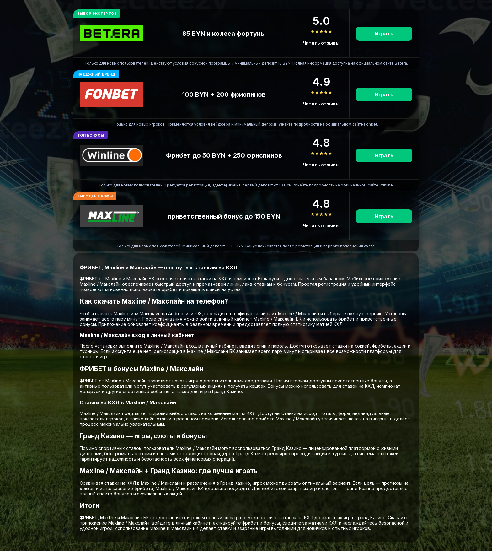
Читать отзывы (321, 43)
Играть (384, 33)
